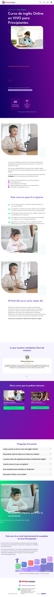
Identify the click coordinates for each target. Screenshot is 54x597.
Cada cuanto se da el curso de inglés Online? (20, 449)
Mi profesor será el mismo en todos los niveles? (21, 454)
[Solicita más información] (20, 585)
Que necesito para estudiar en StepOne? (18, 469)
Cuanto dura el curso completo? (15, 464)
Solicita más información (28, 585)
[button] (51, 2)
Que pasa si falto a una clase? (14, 474)
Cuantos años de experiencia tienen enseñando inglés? (24, 459)
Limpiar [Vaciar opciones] (10, 80)
